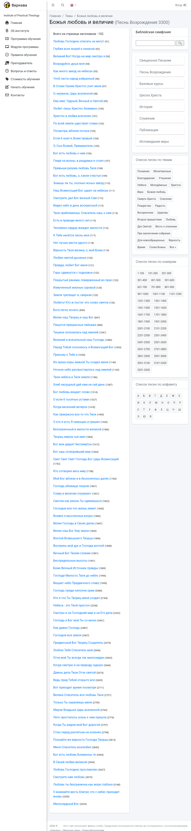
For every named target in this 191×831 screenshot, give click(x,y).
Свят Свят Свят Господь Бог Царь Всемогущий (86, 459)
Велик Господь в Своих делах (74, 523)
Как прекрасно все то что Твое (74, 414)
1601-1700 (143, 314)
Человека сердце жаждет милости (77, 228)
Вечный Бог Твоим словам (72, 553)
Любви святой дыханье (69, 257)
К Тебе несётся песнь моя (71, 235)
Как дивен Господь (66, 628)
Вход (181, 5)
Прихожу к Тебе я (65, 354)
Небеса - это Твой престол (71, 605)
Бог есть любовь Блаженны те (74, 754)
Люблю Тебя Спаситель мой (73, 650)
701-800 (156, 287)
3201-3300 (143, 369)
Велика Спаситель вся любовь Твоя (78, 695)
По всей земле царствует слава (75, 123)
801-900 (169, 287)
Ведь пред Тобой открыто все (74, 680)
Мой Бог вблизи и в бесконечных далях (81, 478)
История (146, 107)
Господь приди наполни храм (74, 590)
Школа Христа (151, 95)
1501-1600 (160, 307)
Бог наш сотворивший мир (72, 451)
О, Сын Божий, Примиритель (73, 146)
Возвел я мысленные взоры (73, 516)
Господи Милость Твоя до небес (75, 575)
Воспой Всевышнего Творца (73, 538)
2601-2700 (143, 349)
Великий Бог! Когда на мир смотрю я (79, 56)
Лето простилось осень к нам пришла (80, 717)
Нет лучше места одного (70, 243)
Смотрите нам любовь (69, 777)
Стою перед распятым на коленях (77, 732)
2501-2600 (160, 342)
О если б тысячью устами (71, 399)
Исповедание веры (154, 141)
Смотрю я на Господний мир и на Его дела (83, 613)
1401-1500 (143, 307)
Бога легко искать (66, 310)
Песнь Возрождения (155, 72)
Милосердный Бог (66, 804)
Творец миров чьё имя (69, 437)
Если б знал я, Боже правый (72, 138)
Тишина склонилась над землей (75, 332)
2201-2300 (143, 335)
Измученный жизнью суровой (74, 287)
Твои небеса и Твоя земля (71, 377)
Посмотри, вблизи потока (71, 131)
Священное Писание (155, 60)
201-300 (166, 273)
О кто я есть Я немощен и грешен (76, 422)
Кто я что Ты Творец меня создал (76, 598)
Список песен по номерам (156, 262)
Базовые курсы (151, 84)
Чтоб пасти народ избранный (73, 78)
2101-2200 (160, 328)
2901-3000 (160, 356)
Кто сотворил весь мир (69, 471)
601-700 (142, 287)
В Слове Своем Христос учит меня (77, 86)
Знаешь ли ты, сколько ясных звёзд (78, 183)
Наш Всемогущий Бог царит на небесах (80, 190)
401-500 (156, 280)
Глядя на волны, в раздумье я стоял (78, 160)
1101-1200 (175, 293)
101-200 (153, 273)
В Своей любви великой (70, 762)
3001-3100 (143, 362)
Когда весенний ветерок (70, 407)
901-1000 (142, 293)
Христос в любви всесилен (72, 116)
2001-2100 (143, 328)
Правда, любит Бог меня (70, 265)
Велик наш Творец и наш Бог (73, 317)
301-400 (142, 280)
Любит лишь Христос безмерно (75, 108)
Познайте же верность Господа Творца (80, 739)
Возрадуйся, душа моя (69, 63)
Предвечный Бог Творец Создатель (78, 642)
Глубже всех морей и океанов (74, 49)
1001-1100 (159, 293)
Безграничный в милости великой (77, 429)
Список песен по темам (154, 160)
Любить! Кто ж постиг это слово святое (81, 302)
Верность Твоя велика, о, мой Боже (78, 250)
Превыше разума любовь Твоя (74, 168)
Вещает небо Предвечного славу (76, 583)
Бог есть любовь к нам (69, 153)
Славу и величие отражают (72, 493)
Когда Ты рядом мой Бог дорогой (76, 725)
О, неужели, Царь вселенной (73, 93)
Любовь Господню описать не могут (78, 41)
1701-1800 (160, 314)
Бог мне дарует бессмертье (72, 444)
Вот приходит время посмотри (74, 687)
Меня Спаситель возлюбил (72, 747)
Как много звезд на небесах (73, 71)
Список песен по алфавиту (156, 384)
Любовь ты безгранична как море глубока (83, 784)
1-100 (140, 273)
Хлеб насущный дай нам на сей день (79, 384)
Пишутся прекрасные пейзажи (74, 325)
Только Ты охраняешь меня (72, 702)
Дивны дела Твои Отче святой (74, 672)
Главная (55, 16)
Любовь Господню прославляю (75, 769)
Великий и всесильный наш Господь (78, 340)
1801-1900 (143, 321)
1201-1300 (143, 300)
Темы (69, 16)
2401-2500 (143, 342)
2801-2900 (143, 356)
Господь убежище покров (71, 486)
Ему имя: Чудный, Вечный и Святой (78, 101)
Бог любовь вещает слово (71, 392)
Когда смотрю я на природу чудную (78, 665)
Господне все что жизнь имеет (74, 508)
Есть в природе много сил (71, 220)
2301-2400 (160, 335)
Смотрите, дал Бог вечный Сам (75, 198)
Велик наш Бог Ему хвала (71, 531)
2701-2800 (160, 349)
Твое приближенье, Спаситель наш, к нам (82, 213)
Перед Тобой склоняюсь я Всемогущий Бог (83, 347)
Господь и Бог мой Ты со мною (75, 620)
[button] (53, 5)
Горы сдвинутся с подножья (73, 272)
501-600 (169, 280)
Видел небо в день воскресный (75, 205)
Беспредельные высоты (70, 560)
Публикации (149, 130)
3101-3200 (160, 362)
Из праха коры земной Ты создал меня (80, 362)
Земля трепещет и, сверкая (72, 295)
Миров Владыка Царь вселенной (76, 710)
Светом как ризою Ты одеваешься (77, 501)
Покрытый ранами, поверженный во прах (82, 280)
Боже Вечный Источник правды (75, 568)
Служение (147, 118)
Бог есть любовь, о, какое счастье (77, 175)
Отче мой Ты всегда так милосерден (79, 657)
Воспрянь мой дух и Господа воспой (78, 545)
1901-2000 (160, 321)
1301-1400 (160, 300)
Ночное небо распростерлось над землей (82, 369)
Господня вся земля (67, 635)
